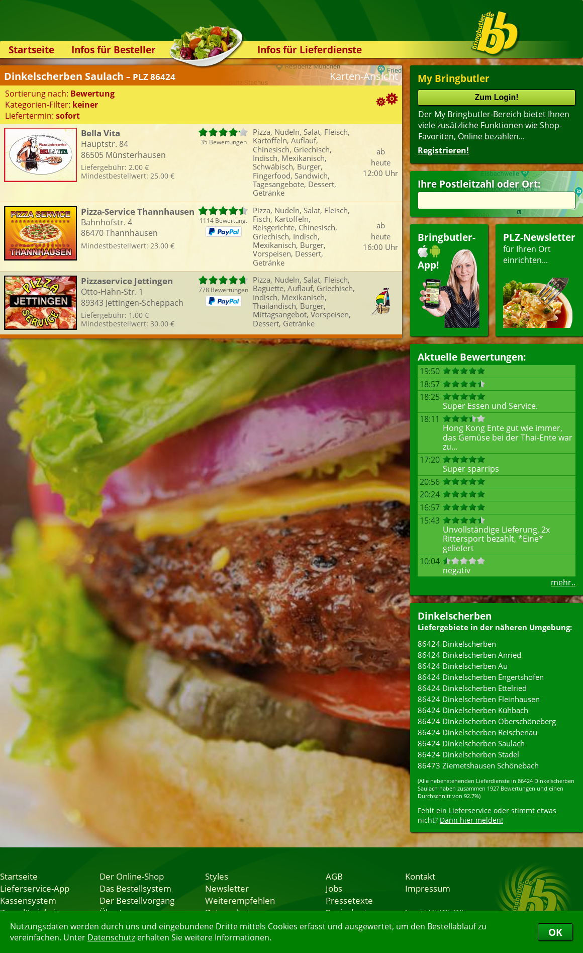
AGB (334, 876)
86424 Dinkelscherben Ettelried (472, 688)
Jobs (334, 888)
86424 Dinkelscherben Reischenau (477, 732)
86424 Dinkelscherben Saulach (471, 743)
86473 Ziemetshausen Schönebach (478, 765)
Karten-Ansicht (364, 76)
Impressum (427, 888)
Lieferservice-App (34, 888)
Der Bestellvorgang (137, 900)
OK (555, 932)
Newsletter (227, 888)
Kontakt (420, 876)
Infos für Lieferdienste (309, 49)
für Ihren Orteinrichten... (539, 279)
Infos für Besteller (113, 49)
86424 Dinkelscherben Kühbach (473, 710)
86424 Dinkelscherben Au (463, 666)
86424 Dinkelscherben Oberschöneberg (487, 721)
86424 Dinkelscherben (457, 644)
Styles (216, 876)
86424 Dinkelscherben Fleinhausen (479, 699)
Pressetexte (349, 900)
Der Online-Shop (132, 876)
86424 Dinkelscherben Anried (469, 655)
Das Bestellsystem (135, 888)
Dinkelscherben (455, 616)
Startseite (31, 49)
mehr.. (563, 582)
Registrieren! (443, 150)
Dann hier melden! (471, 820)
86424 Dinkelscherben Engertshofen (481, 677)
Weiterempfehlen (240, 900)
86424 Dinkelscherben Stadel (468, 754)
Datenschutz (111, 937)
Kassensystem (28, 900)
